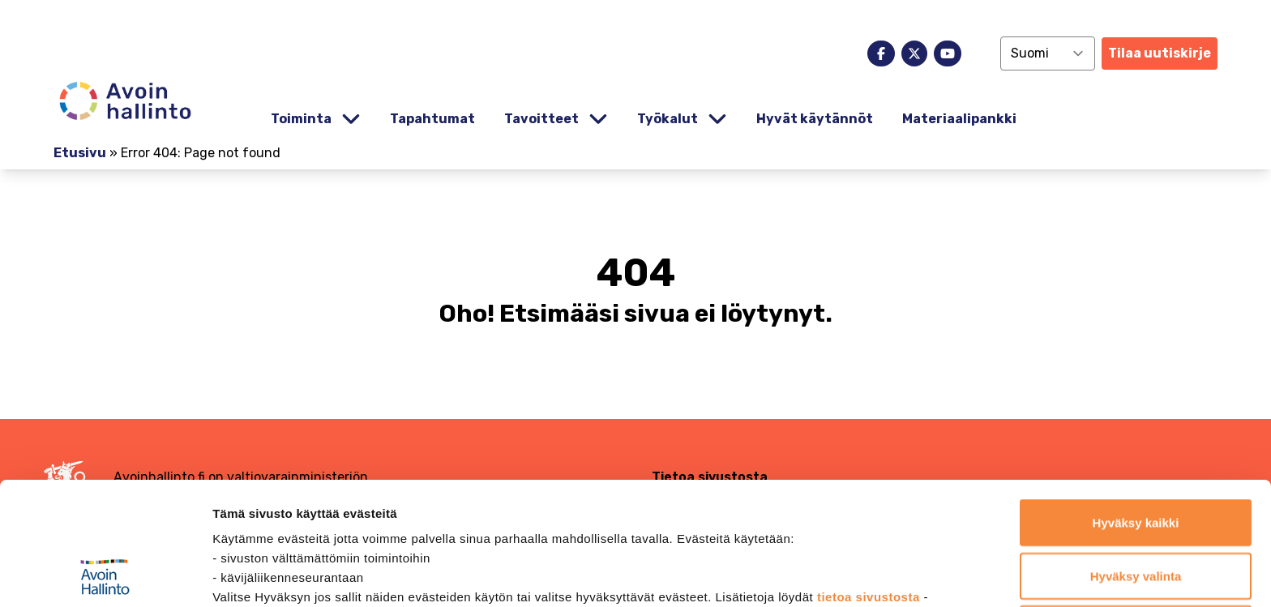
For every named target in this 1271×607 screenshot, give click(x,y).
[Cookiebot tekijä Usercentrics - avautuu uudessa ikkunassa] (105, 575)
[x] (914, 53)
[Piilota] (349, 119)
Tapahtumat (432, 118)
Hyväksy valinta (1136, 461)
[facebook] (881, 53)
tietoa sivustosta (870, 482)
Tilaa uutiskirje (1159, 53)
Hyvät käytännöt (814, 118)
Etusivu (79, 152)
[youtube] (947, 53)
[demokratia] (635, 18)
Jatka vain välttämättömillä (1136, 513)
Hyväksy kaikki (1136, 407)
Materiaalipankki (959, 118)
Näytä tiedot (867, 575)
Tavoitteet (541, 118)
